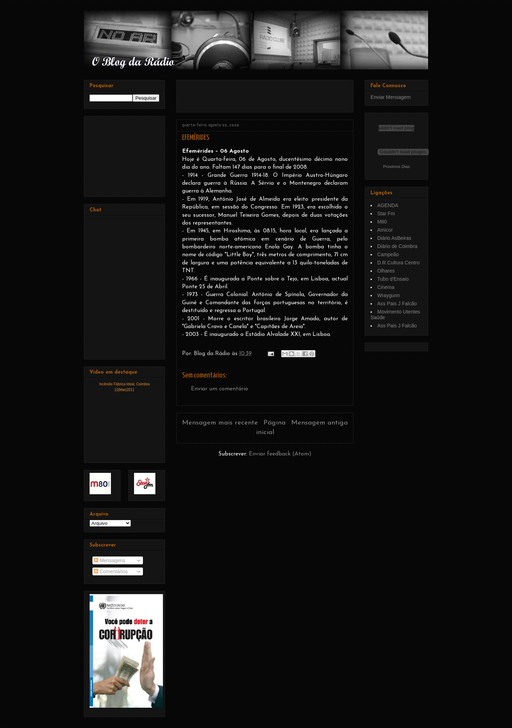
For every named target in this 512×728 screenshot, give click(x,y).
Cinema (385, 287)
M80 (382, 222)
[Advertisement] (265, 93)
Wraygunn (388, 295)
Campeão (388, 254)
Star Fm (386, 213)
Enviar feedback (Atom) (280, 454)
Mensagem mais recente (220, 423)
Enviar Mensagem (390, 97)
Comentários (111, 571)
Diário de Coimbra (397, 246)
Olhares (386, 271)
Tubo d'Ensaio (393, 279)
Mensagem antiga (319, 423)
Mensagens (109, 560)
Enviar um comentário (219, 389)
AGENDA (387, 205)
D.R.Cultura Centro (398, 262)
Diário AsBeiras (394, 238)
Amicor (385, 230)
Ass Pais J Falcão (397, 303)
